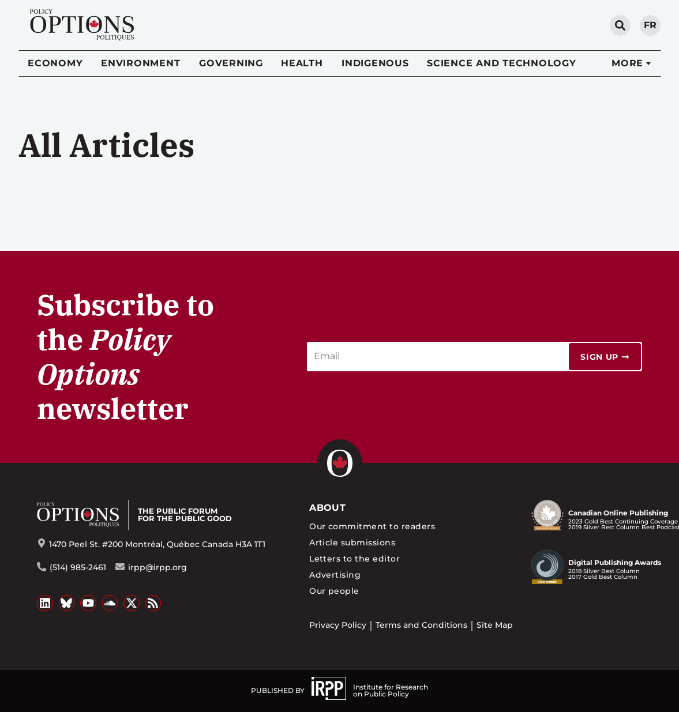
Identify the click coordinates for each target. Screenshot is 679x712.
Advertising (335, 575)
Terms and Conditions (421, 625)
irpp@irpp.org (157, 567)
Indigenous (375, 63)
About (327, 507)
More (627, 63)
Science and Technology (501, 63)
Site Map (495, 625)
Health (302, 63)
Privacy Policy (337, 625)
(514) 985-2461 (78, 567)
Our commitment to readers (372, 526)
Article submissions (352, 542)
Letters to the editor (354, 558)
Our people (334, 591)
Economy (55, 63)
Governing (231, 63)
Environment (140, 63)
